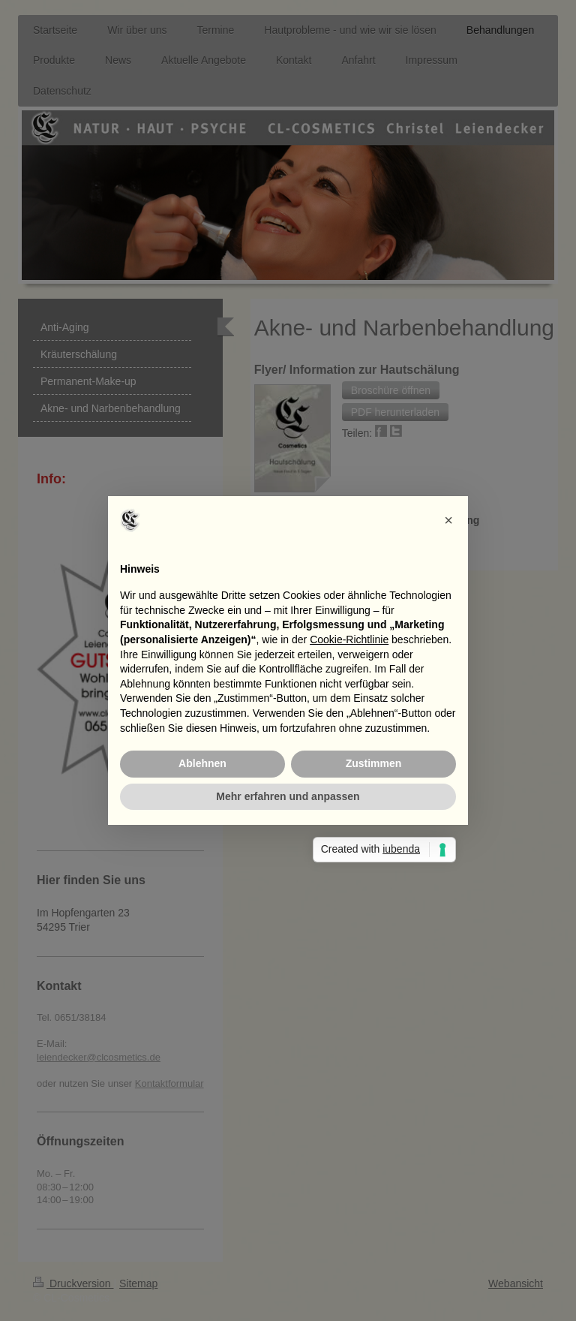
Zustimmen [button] (374, 763)
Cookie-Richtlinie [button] (349, 639)
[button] (448, 520)
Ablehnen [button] (202, 763)
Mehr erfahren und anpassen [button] (287, 796)
